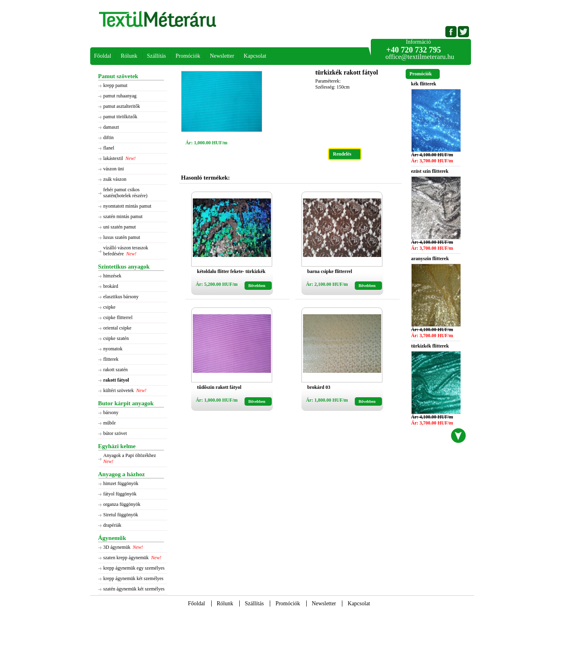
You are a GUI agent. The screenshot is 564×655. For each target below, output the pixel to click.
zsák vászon (115, 179)
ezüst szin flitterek (430, 171)
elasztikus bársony (121, 296)
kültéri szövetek (118, 390)
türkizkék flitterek (430, 346)
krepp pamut (115, 85)
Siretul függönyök (120, 515)
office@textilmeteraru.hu (420, 57)
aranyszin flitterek (430, 258)
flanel (108, 148)
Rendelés (342, 154)
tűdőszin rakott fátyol (219, 387)
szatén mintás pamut (123, 216)
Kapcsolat (255, 56)
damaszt (111, 127)
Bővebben (257, 285)
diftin (108, 137)
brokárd (110, 286)
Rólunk (129, 56)
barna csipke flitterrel (329, 271)
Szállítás (156, 56)
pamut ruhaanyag (120, 96)
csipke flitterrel (118, 317)
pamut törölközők (120, 116)
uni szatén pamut (119, 227)
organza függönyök (122, 504)
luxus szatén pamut (121, 237)
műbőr (109, 423)
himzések (112, 276)
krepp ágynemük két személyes (133, 578)
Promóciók (188, 56)
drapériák (112, 525)
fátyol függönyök (120, 494)
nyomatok (113, 349)
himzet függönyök (121, 483)
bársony (111, 412)
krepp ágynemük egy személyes (134, 568)
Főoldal (102, 56)
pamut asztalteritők (121, 106)
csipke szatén (116, 338)
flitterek (111, 359)
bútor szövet (115, 433)
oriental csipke (117, 328)
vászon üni (113, 169)
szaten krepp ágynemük (126, 557)
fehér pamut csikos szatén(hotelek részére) (125, 192)
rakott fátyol (116, 380)
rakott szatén (115, 369)
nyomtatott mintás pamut (127, 206)
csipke (109, 307)
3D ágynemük (117, 547)
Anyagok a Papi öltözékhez (130, 455)
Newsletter (222, 56)
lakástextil (113, 158)
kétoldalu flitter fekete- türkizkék (231, 271)
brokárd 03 (318, 387)
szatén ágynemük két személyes (134, 589)
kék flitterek (424, 84)
